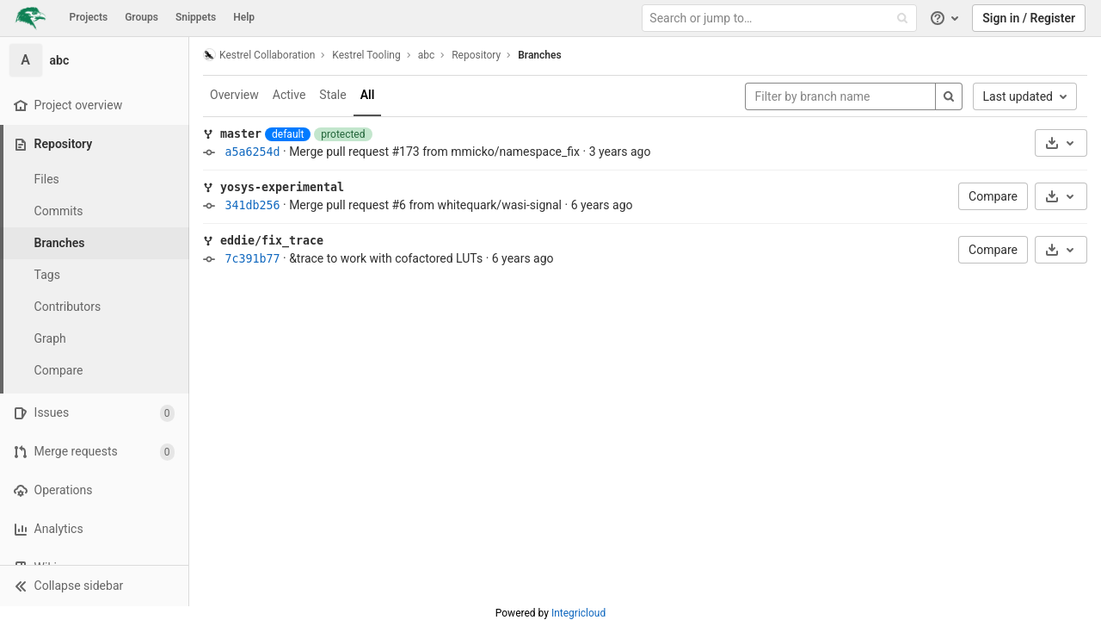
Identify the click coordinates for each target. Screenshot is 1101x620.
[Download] (1061, 143)
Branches (539, 55)
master (240, 133)
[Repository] (95, 144)
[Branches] (94, 243)
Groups (141, 17)
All (367, 95)
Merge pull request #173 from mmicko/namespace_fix (434, 151)
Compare (993, 196)
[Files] (94, 179)
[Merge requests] (94, 451)
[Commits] (94, 211)
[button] (94, 585)
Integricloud (578, 613)
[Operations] (94, 490)
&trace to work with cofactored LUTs (386, 258)
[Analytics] (94, 529)
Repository (476, 55)
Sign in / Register (1028, 18)
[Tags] (94, 275)
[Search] (949, 96)
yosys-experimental (282, 187)
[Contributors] (94, 307)
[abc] (94, 60)
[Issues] (94, 413)
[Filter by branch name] (840, 96)
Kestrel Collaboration (259, 54)
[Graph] (94, 339)
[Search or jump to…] (781, 18)
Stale (332, 95)
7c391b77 (252, 258)
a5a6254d (252, 152)
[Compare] (94, 371)
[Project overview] (94, 105)
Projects (89, 17)
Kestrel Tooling (366, 55)
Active (289, 95)
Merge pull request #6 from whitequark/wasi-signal (425, 205)
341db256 (252, 205)
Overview (234, 95)
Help (244, 17)
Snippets (195, 17)
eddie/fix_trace (271, 240)
